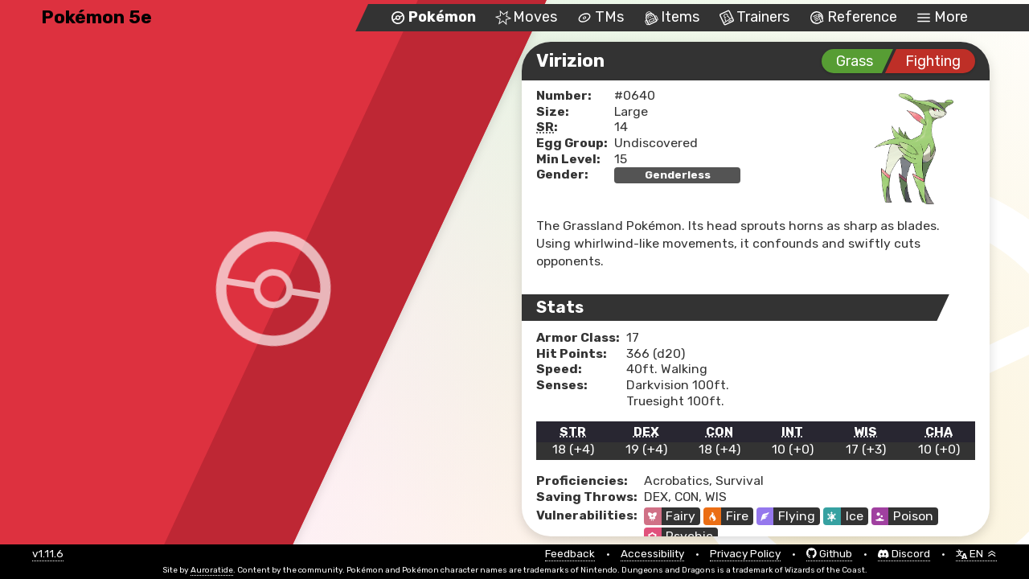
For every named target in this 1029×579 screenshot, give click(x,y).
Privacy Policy (745, 554)
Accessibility (652, 554)
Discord (904, 554)
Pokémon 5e (96, 17)
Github (829, 554)
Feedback (570, 554)
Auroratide (212, 570)
